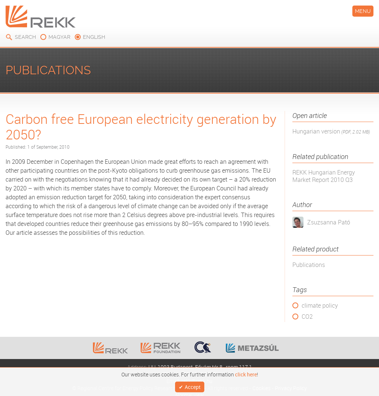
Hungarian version (331, 131)
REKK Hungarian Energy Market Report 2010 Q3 (323, 176)
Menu (363, 11)
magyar (59, 37)
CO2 (307, 316)
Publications (308, 264)
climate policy (320, 305)
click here (246, 372)
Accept (193, 385)
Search (25, 37)
